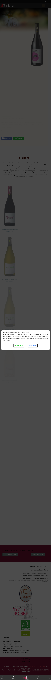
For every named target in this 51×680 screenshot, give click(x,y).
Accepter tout (19, 345)
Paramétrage (32, 345)
